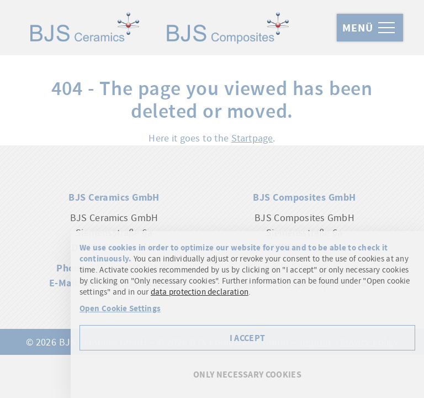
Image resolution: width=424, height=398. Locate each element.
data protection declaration (199, 291)
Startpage (252, 138)
